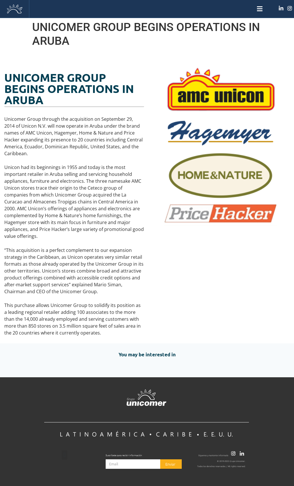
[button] (146, 9)
